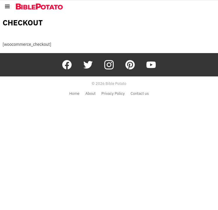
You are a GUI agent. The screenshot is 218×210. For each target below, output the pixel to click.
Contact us (140, 93)
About (90, 93)
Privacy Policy (113, 93)
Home (74, 93)
